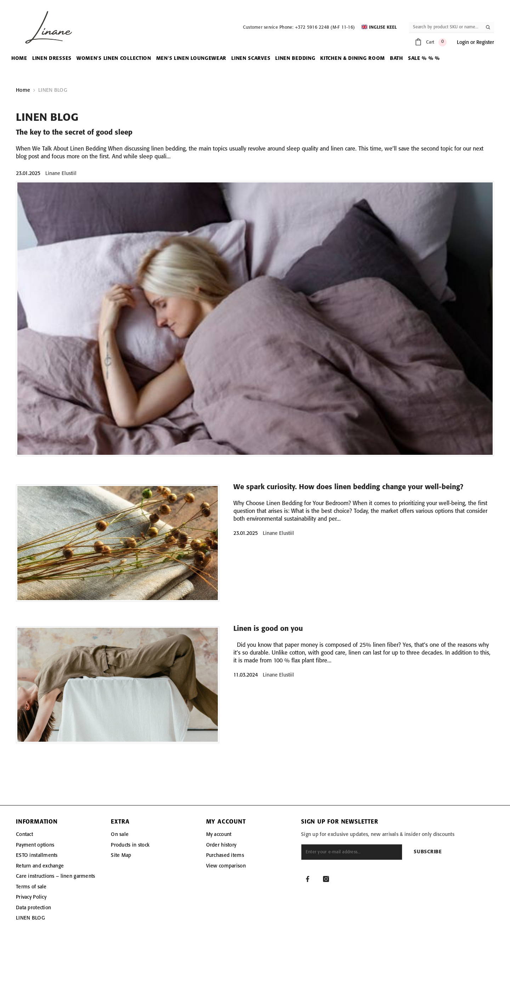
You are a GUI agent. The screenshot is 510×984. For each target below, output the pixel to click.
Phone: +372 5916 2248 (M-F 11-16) (317, 27)
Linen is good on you (268, 629)
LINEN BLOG (52, 90)
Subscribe (428, 852)
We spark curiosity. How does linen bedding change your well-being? (348, 487)
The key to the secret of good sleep (74, 132)
